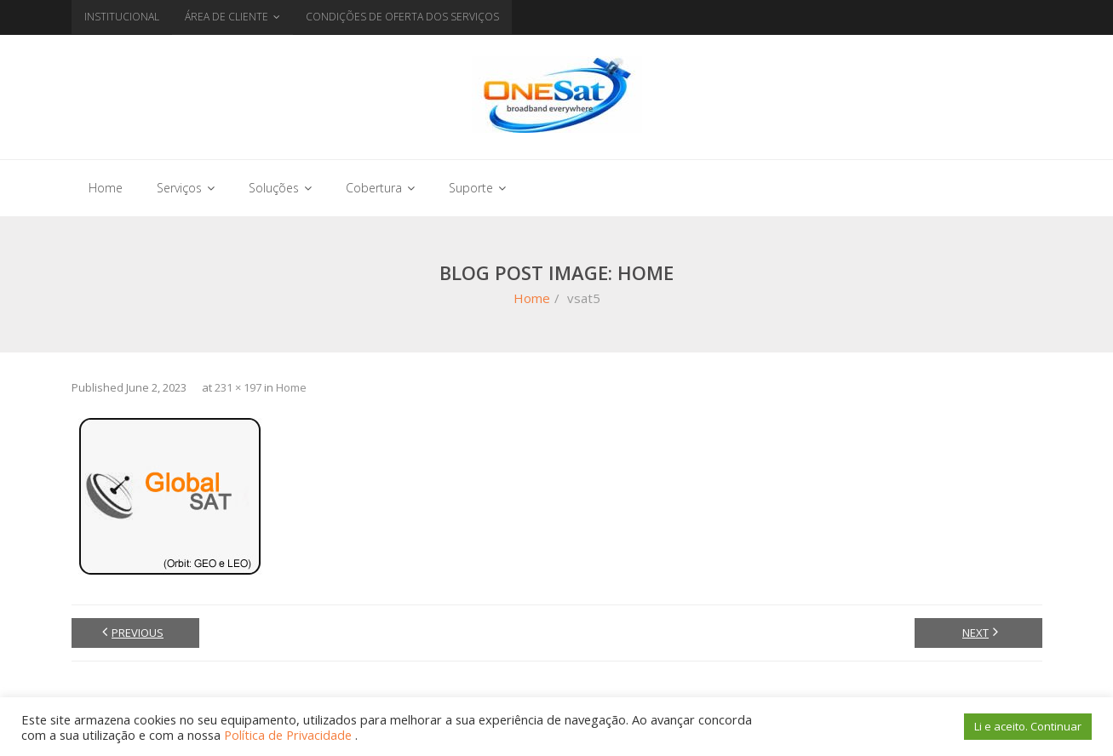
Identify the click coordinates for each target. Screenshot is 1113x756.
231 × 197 (238, 387)
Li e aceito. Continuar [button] (1027, 726)
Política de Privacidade (289, 734)
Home (531, 297)
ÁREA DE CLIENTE (226, 16)
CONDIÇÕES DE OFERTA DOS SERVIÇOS (402, 16)
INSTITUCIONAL (121, 16)
